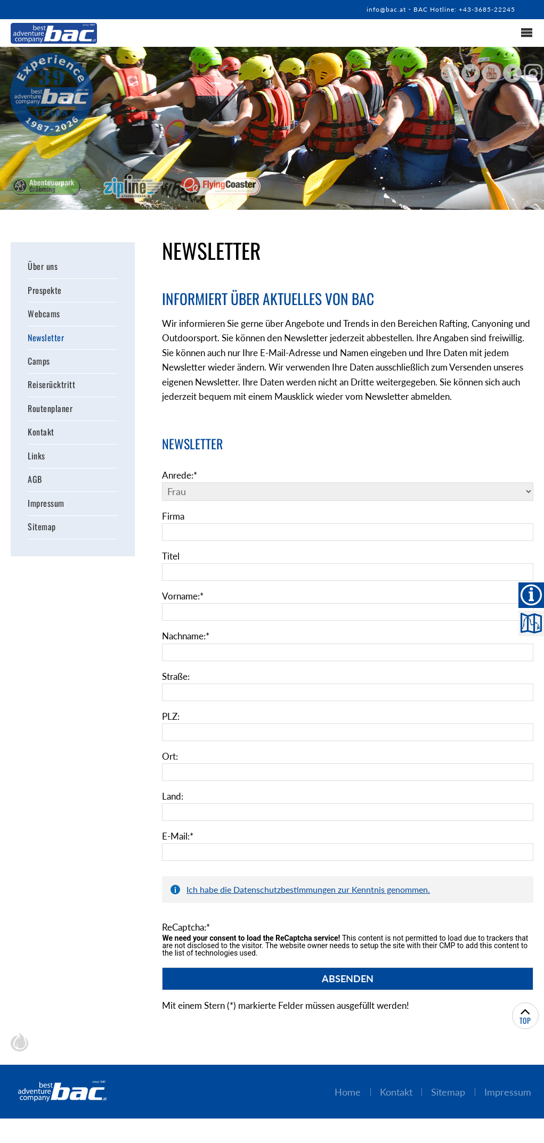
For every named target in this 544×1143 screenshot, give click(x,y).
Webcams (44, 314)
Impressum (46, 506)
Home (342, 1116)
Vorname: (184, 617)
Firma (174, 537)
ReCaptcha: (188, 950)
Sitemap (42, 530)
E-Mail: (179, 859)
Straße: (177, 698)
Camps (39, 362)
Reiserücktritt (51, 386)
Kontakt (41, 435)
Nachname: (188, 657)
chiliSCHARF (19, 1066)
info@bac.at (375, 9)
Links (36, 459)
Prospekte (45, 290)
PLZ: (171, 738)
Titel (171, 577)
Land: (173, 819)
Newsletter (46, 338)
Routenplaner (50, 410)
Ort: (170, 778)
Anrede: (181, 495)
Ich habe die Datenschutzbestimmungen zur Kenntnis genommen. (308, 912)
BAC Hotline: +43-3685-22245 (459, 9)
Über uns (43, 266)
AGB (35, 482)
